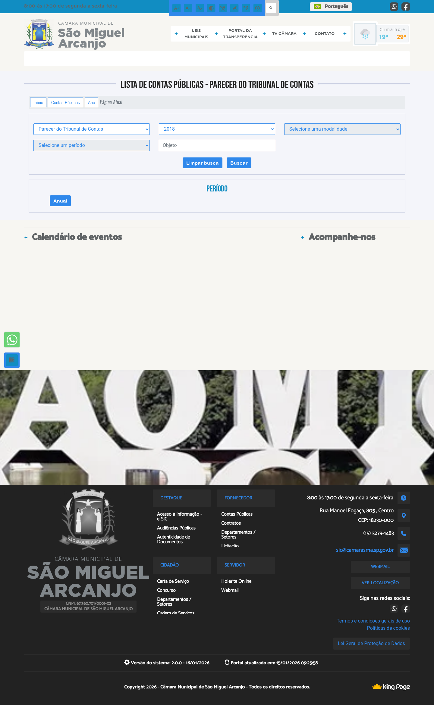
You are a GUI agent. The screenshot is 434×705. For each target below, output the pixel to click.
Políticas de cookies (388, 628)
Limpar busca (202, 163)
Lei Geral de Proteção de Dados (371, 643)
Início (38, 102)
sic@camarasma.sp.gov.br (365, 550)
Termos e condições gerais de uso (373, 621)
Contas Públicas (65, 102)
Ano (91, 102)
